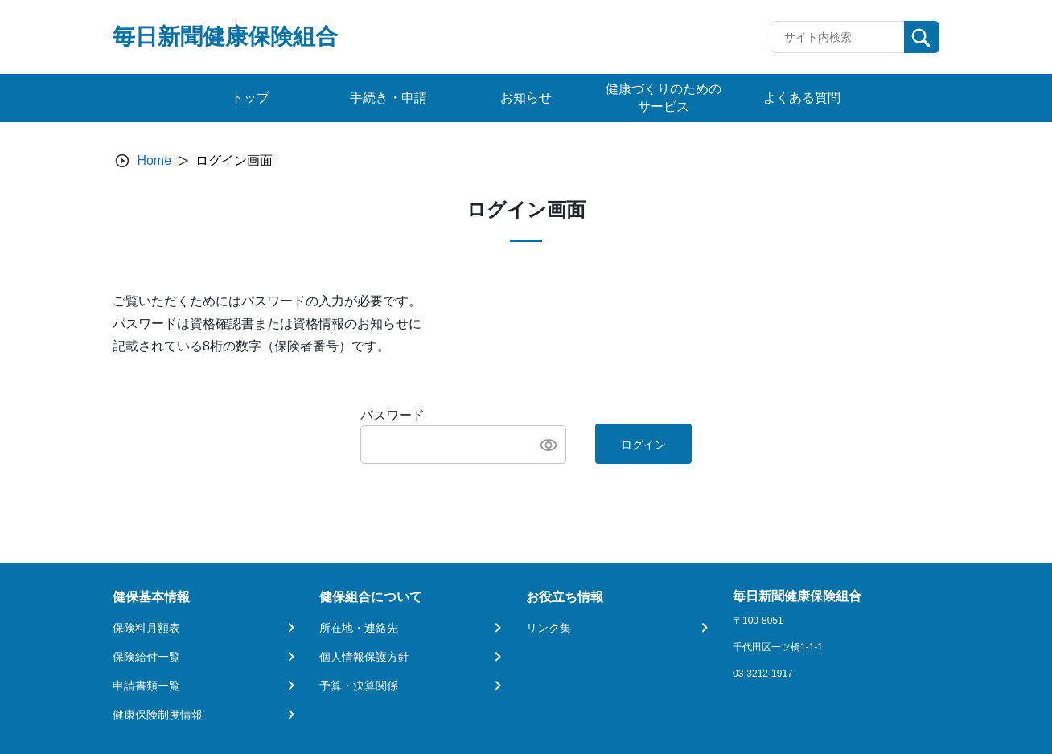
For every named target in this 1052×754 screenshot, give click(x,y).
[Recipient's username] (838, 37)
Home (154, 160)
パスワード (392, 415)
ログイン (643, 444)
